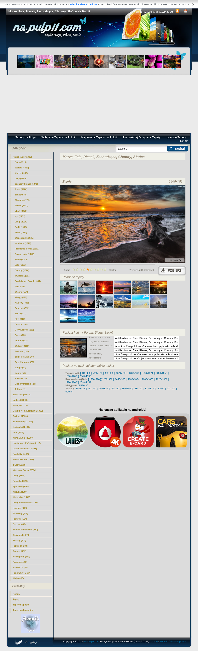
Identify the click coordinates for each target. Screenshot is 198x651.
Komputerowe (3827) (23, 459)
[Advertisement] (99, 104)
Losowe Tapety (176, 137)
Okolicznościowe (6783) (25, 448)
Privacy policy (178, 641)
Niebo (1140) (21, 259)
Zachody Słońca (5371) (26, 184)
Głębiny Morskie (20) (25, 384)
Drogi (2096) (21, 222)
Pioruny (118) (21, 340)
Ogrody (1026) (22, 270)
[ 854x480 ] (83, 385)
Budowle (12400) (21, 427)
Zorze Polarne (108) (24, 357)
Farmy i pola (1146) (24, 254)
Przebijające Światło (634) (28, 281)
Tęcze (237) (20, 313)
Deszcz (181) (21, 324)
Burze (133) (20, 335)
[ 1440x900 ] (120, 379)
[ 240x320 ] (103, 388)
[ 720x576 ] (97, 373)
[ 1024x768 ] (121, 373)
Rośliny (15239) (21, 416)
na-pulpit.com (91, 641)
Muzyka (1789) (20, 492)
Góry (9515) (21, 162)
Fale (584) (20, 286)
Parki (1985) (21, 227)
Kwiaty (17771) (20, 405)
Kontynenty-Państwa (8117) (27, 443)
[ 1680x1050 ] (148, 379)
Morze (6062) (21, 173)
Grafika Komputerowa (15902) (28, 411)
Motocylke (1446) (21, 497)
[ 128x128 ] (149, 388)
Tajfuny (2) (20, 389)
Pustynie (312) (22, 308)
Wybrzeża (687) (22, 276)
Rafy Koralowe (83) (24, 362)
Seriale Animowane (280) (25, 529)
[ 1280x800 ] (107, 379)
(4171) (22, 200)
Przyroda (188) (20, 546)
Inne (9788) (18, 432)
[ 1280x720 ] (94, 379)
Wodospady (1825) (24, 238)
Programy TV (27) (22, 573)
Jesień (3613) (21, 205)
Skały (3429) (21, 211)
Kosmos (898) (20, 508)
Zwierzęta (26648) (22, 394)
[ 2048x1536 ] (85, 376)
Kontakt (164, 641)
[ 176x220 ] (114, 388)
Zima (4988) (21, 195)
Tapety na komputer (23, 610)
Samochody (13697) (23, 421)
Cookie (154, 641)
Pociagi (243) (19, 540)
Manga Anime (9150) (23, 438)
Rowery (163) (19, 551)
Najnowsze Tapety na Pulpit (99, 137)
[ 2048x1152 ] (85, 382)
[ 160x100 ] (126, 388)
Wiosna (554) (21, 292)
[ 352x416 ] (80, 388)
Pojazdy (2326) (20, 481)
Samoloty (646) (20, 513)
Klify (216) (20, 319)
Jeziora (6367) (22, 168)
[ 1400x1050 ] (161, 373)
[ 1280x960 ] (133, 373)
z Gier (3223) (19, 465)
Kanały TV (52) (20, 567)
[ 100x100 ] (171, 388)
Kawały (16, 594)
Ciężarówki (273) (21, 535)
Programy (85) (20, 562)
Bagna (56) (20, 373)
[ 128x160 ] (137, 388)
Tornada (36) (21, 378)
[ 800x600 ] (109, 373)
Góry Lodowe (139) (24, 330)
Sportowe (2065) (21, 486)
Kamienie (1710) (23, 243)
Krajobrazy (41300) (22, 157)
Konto (184, 140)
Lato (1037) (20, 265)
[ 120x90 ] (160, 388)
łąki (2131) (20, 216)
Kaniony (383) (22, 303)
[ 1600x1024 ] (133, 379)
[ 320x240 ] (91, 388)
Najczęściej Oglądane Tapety (141, 137)
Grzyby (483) (19, 524)
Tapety (16, 599)
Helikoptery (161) (21, 556)
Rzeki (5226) (21, 189)
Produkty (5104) (21, 454)
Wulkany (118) (22, 346)
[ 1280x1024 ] (147, 373)
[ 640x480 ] (86, 373)
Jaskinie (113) (22, 351)
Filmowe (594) (20, 519)
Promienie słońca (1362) (27, 249)
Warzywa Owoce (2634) (24, 470)
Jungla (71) (20, 367)
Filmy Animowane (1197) (25, 502)
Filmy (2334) (19, 475)
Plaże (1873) (21, 232)
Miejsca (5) (18, 578)
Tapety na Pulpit (25, 137)
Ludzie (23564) (20, 400)
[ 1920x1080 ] (162, 379)
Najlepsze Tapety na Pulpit (58, 137)
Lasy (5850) (20, 178)
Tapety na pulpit (21, 605)
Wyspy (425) (21, 297)
